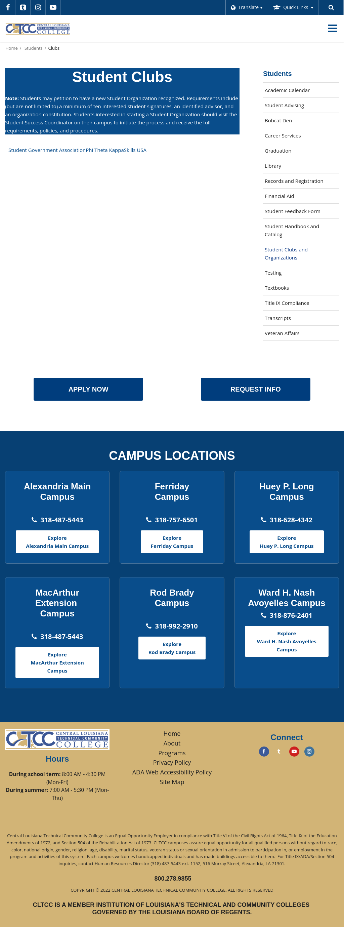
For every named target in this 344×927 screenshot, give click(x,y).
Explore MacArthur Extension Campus (57, 662)
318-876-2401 (291, 615)
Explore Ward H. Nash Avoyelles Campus (286, 641)
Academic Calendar (287, 90)
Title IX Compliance (287, 302)
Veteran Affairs (282, 333)
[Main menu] (332, 28)
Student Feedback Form (302, 213)
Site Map (172, 782)
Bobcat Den (288, 122)
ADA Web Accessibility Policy (172, 772)
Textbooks (286, 289)
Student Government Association (47, 150)
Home (11, 48)
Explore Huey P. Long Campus (286, 541)
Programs (171, 753)
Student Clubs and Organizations (286, 253)
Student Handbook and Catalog (292, 230)
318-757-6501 (176, 519)
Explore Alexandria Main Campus (57, 541)
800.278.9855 (172, 878)
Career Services (292, 137)
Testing (273, 272)
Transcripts (278, 318)
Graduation (278, 150)
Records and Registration (294, 180)
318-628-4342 (291, 519)
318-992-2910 (176, 626)
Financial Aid (279, 196)
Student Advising (284, 105)
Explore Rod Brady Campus (172, 648)
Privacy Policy (172, 762)
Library (283, 167)
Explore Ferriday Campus (172, 541)
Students (34, 48)
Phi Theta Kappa (105, 150)
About (172, 743)
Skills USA (135, 150)
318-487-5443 (61, 519)
